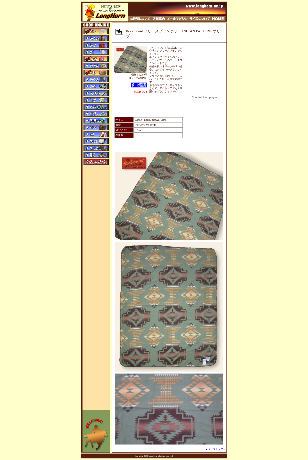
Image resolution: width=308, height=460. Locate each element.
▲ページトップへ (215, 449)
